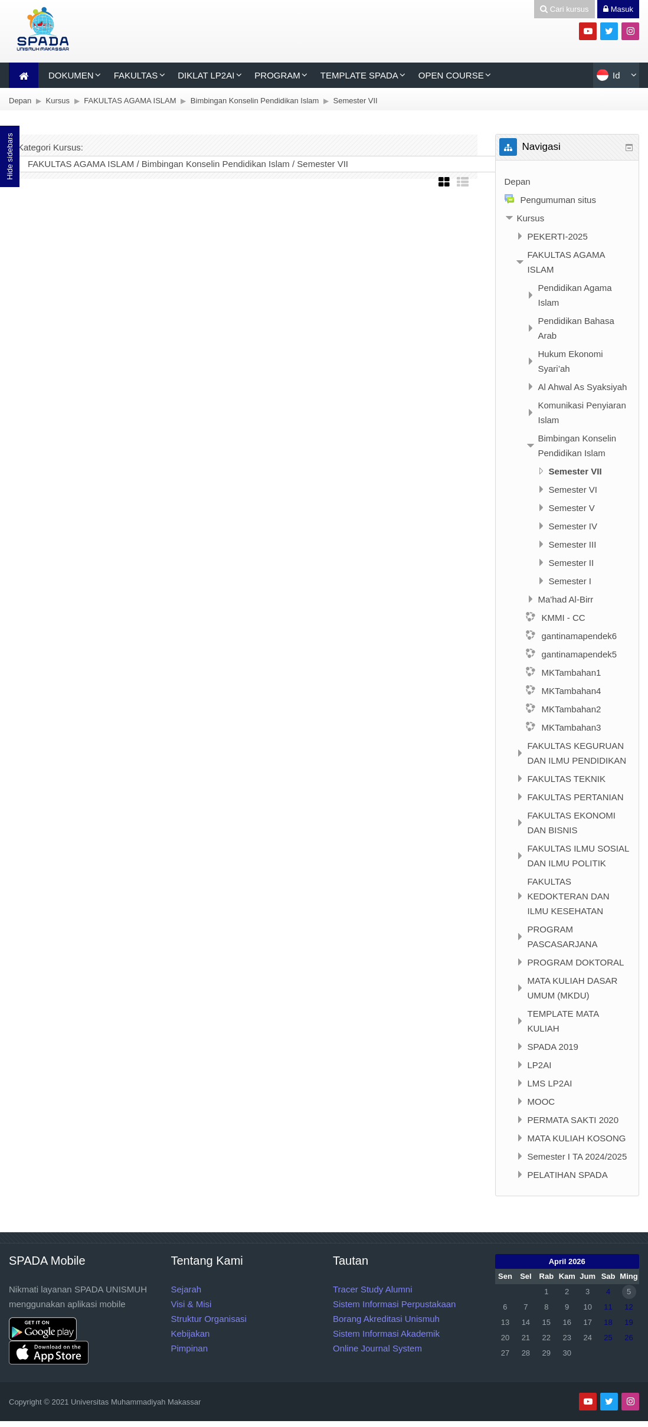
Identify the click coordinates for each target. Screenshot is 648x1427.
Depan (518, 181)
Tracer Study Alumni (373, 1289)
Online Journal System (377, 1348)
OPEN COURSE (451, 75)
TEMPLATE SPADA (359, 75)
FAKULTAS (136, 75)
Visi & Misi (191, 1304)
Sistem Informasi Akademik (386, 1333)
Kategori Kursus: (50, 147)
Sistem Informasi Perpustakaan (394, 1304)
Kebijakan (190, 1333)
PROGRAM (277, 75)
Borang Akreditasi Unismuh (386, 1319)
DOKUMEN (71, 75)
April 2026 (567, 1261)
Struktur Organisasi (209, 1319)
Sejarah (186, 1289)
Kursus (531, 218)
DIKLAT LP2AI (206, 75)
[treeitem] (567, 181)
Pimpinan (189, 1348)
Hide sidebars (9, 156)
